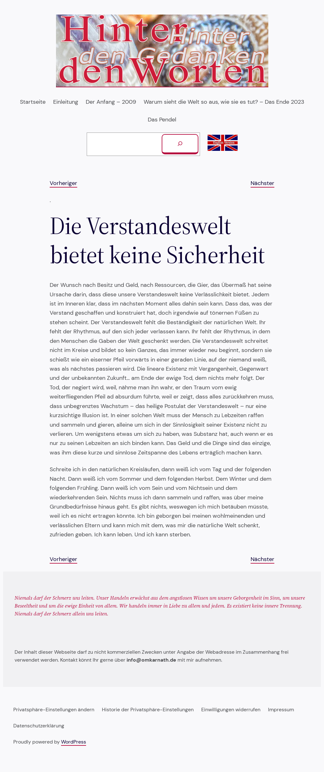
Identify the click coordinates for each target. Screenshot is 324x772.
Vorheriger (63, 183)
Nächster (262, 183)
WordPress (73, 742)
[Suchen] (180, 144)
